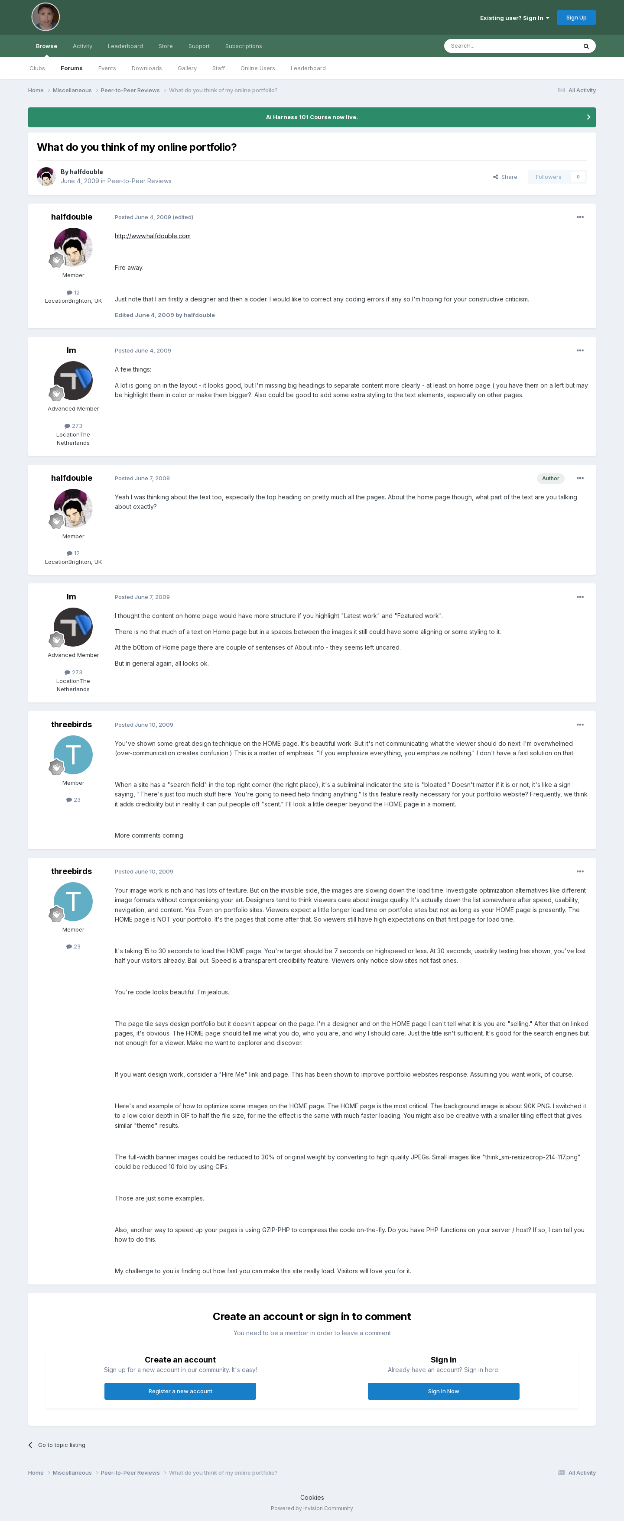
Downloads (147, 68)
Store (166, 45)
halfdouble (86, 171)
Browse (46, 49)
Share (505, 176)
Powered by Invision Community (312, 1508)
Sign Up (576, 17)
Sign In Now (443, 1391)
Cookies (312, 1497)
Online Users (257, 68)
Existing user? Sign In (514, 17)
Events (107, 68)
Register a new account (180, 1391)
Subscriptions (243, 45)
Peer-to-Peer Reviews (139, 180)
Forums (72, 68)
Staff (218, 68)
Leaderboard (308, 68)
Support (199, 45)
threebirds (71, 724)
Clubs (37, 68)
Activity (82, 45)
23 (73, 799)
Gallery (187, 68)
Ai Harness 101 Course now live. (312, 116)
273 (73, 425)
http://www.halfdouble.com (153, 235)
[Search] (488, 46)
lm (71, 350)
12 (73, 292)
